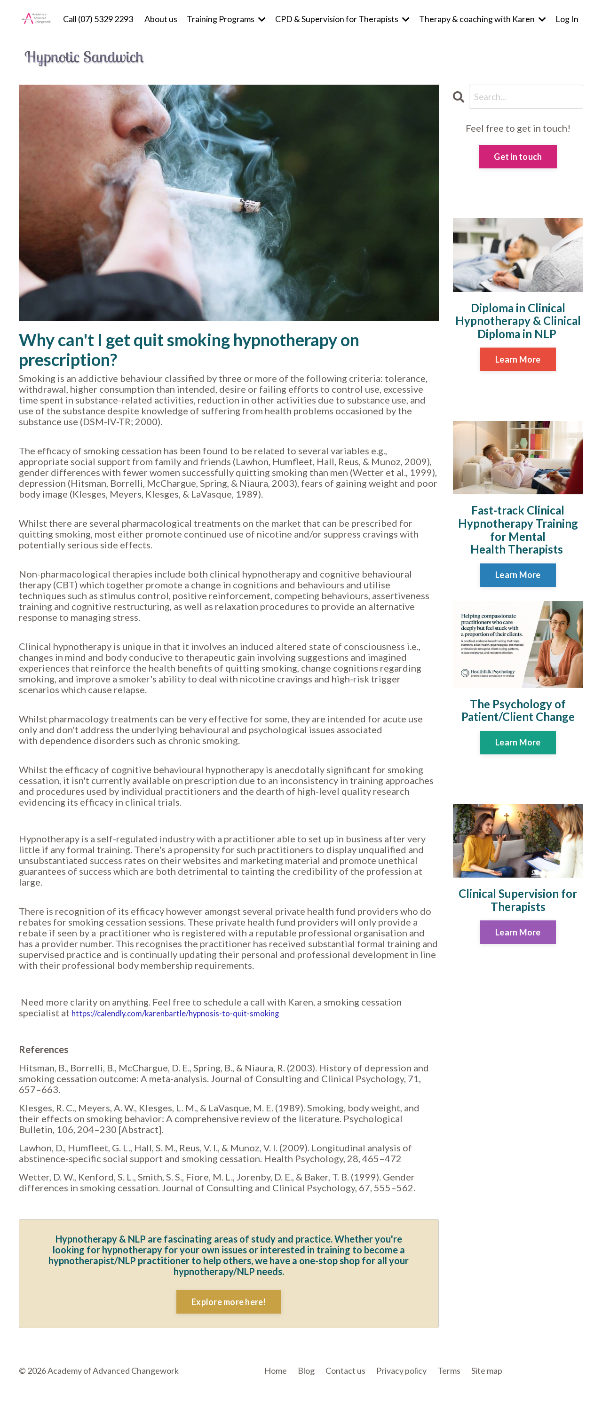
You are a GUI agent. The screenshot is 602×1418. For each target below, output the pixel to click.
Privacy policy (401, 1370)
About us (160, 19)
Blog (306, 1370)
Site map (486, 1370)
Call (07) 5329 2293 (98, 19)
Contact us (345, 1370)
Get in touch (518, 157)
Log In (566, 18)
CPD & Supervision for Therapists (342, 19)
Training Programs (226, 19)
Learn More (518, 360)
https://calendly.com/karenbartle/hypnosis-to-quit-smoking (197, 1012)
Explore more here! (228, 1301)
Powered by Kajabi (556, 1395)
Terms (448, 1370)
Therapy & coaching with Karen (482, 19)
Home (275, 1370)
